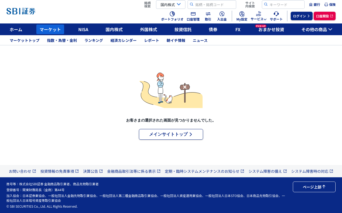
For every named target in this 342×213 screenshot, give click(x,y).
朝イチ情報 (176, 40)
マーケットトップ (25, 40)
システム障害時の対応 (312, 171)
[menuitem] (314, 4)
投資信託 (183, 29)
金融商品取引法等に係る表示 (134, 171)
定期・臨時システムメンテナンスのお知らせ (204, 171)
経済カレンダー (124, 40)
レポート (151, 40)
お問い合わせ (22, 171)
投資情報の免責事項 (59, 171)
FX (237, 29)
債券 (213, 29)
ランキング (93, 40)
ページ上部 (314, 187)
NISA (83, 29)
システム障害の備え (267, 171)
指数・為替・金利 (62, 40)
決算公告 (93, 171)
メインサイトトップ (171, 134)
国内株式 (114, 29)
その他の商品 (316, 29)
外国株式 (148, 29)
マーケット (50, 29)
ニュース (200, 40)
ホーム (16, 29)
